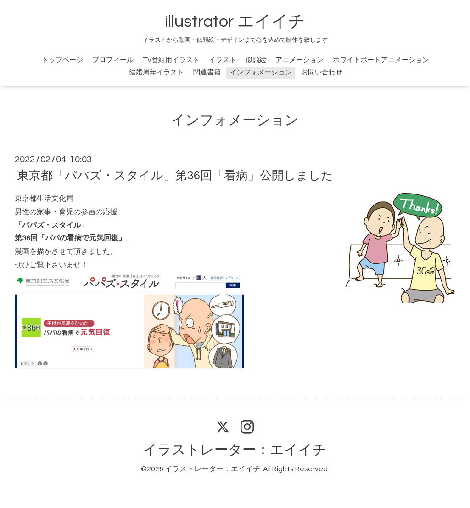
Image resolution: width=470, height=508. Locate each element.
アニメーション (299, 60)
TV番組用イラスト (171, 60)
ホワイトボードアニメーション (381, 60)
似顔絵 (256, 60)
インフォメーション (261, 72)
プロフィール (113, 60)
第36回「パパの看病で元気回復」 (70, 238)
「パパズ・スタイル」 (51, 225)
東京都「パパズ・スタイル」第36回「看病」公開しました (175, 176)
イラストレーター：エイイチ (235, 450)
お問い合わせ (321, 72)
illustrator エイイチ (235, 21)
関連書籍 (207, 72)
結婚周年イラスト (156, 72)
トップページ (62, 60)
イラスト (222, 60)
